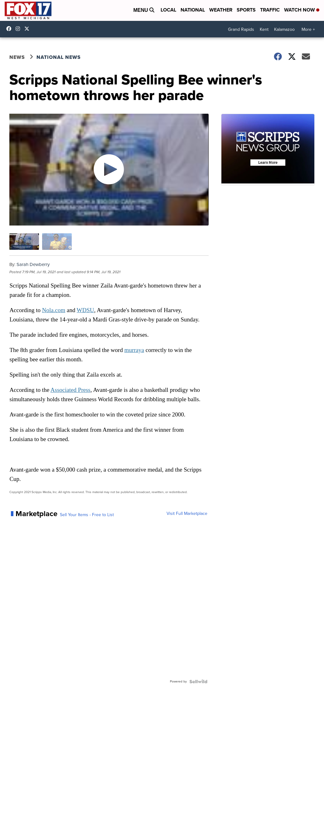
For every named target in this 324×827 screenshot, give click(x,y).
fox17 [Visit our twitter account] (28, 28)
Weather (220, 9)
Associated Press (70, 390)
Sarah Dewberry (33, 264)
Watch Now (301, 9)
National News (58, 57)
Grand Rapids (241, 29)
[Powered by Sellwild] (198, 681)
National (193, 9)
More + (308, 29)
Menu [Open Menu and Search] (143, 10)
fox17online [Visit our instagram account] (19, 28)
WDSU (85, 310)
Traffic (270, 9)
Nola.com (53, 310)
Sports (246, 9)
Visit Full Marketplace (187, 513)
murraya (134, 350)
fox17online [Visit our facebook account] (10, 28)
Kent (264, 29)
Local (168, 9)
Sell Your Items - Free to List (87, 515)
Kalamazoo (284, 29)
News (17, 57)
